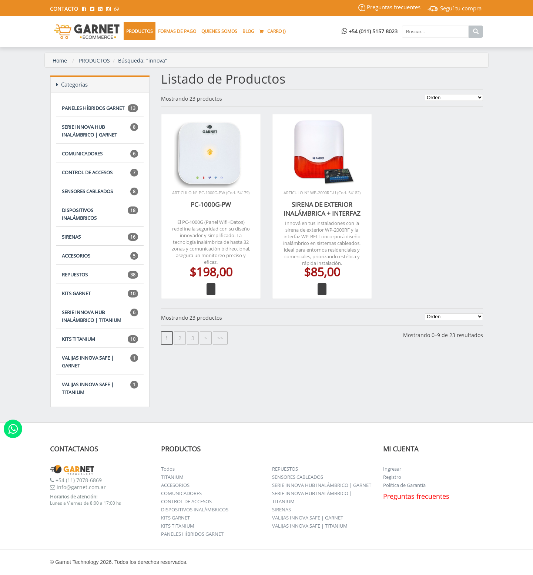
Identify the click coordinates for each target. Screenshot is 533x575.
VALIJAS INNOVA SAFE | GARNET (100, 361)
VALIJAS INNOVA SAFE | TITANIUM (100, 388)
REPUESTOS (100, 275)
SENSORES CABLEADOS (100, 191)
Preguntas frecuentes (389, 7)
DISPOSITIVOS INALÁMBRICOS (100, 213)
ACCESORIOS (100, 256)
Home (60, 60)
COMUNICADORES (100, 154)
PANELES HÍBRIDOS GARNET (100, 108)
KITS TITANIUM (100, 339)
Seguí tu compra (455, 8)
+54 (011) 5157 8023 (370, 31)
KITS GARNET (100, 293)
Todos (168, 468)
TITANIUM (172, 477)
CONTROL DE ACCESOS (100, 172)
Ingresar (392, 468)
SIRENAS (100, 237)
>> (220, 338)
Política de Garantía (404, 485)
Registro (392, 477)
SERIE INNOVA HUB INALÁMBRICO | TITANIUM (100, 316)
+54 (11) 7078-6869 (76, 480)
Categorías (72, 84)
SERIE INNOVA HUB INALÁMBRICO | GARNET (100, 130)
